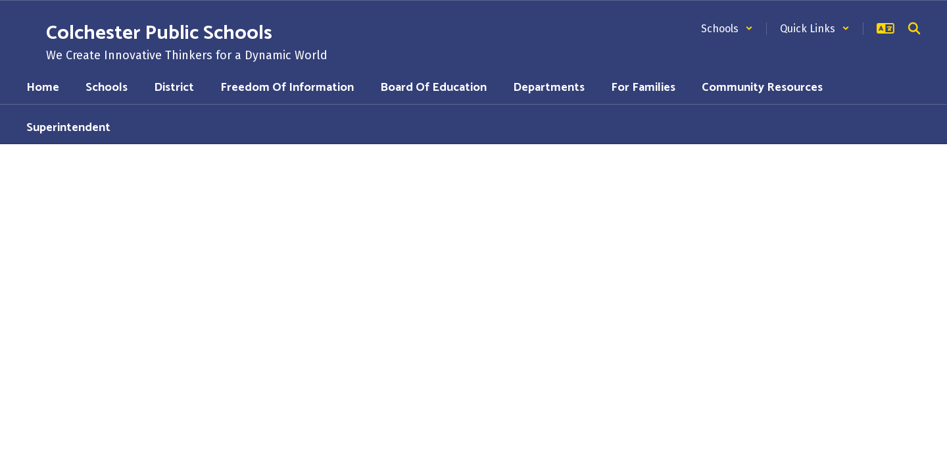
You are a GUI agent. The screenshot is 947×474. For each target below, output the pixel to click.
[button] (727, 28)
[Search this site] (914, 28)
